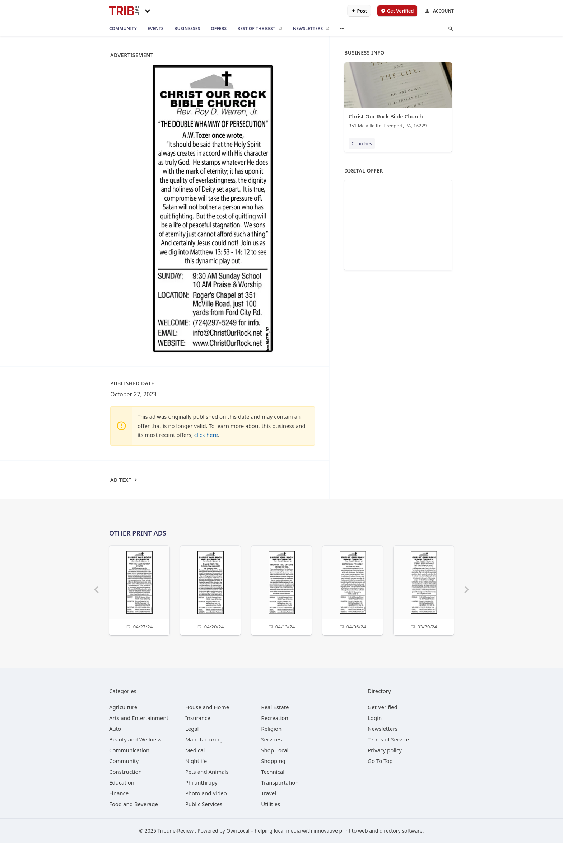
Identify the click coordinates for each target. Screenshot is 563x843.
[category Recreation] (274, 717)
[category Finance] (119, 793)
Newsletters (383, 728)
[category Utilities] (270, 803)
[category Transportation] (279, 782)
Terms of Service (388, 739)
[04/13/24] (281, 590)
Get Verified (382, 707)
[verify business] (397, 10)
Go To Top (380, 760)
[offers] (219, 29)
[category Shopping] (273, 760)
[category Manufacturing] (204, 739)
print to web (353, 830)
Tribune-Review (176, 830)
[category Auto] (115, 728)
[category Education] (121, 782)
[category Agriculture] (123, 707)
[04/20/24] (210, 590)
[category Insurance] (197, 717)
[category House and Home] (207, 707)
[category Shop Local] (274, 750)
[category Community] (124, 760)
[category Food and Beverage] (133, 803)
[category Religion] (271, 728)
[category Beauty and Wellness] (135, 739)
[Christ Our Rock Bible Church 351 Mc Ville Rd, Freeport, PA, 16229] (398, 97)
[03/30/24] (424, 590)
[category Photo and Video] (206, 793)
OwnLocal (238, 830)
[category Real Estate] (275, 707)
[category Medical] (195, 750)
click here (206, 434)
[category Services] (271, 739)
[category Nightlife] (196, 760)
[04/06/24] (352, 590)
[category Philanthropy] (201, 782)
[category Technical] (272, 771)
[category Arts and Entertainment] (138, 717)
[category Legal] (192, 728)
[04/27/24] (139, 590)
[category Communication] (129, 750)
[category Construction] (125, 771)
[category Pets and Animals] (207, 771)
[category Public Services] (204, 803)
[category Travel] (268, 793)
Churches (362, 143)
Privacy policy (385, 750)
